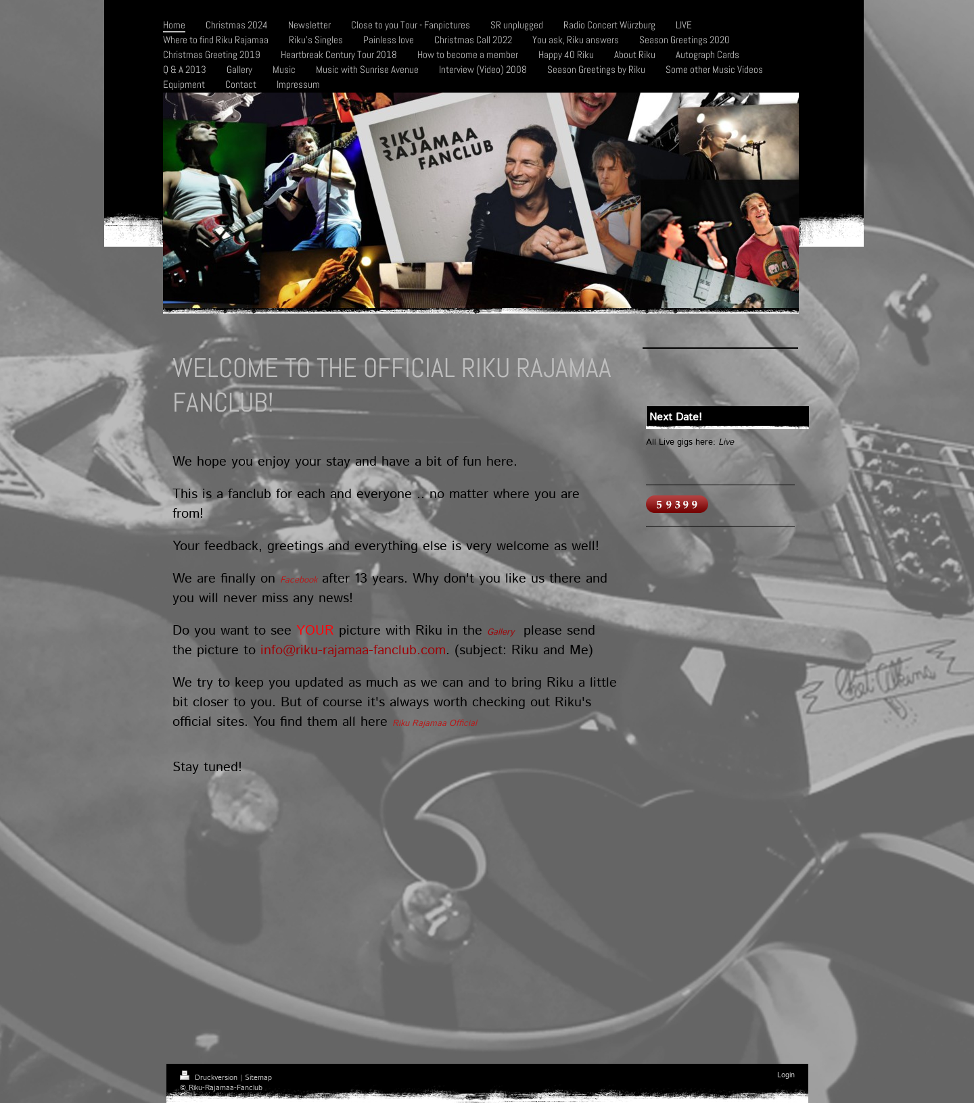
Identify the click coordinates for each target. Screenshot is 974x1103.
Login (786, 1075)
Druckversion (210, 1078)
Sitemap (258, 1078)
